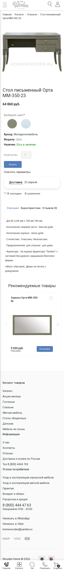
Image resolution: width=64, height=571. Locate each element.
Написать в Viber (13, 524)
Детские (8, 423)
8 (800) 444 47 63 (17, 505)
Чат (32, 565)
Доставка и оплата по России (21, 458)
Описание (13, 208)
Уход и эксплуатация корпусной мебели (28, 477)
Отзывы (8, 453)
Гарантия (8, 488)
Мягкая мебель (12, 412)
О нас (6, 442)
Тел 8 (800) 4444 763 (15, 464)
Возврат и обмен (13, 494)
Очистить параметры (17, 172)
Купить (13, 164)
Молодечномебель (26, 134)
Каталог (8, 391)
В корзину (45, 349)
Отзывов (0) (49, 208)
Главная (6, 565)
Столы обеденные (14, 418)
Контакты (9, 448)
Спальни (8, 407)
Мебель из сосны (14, 429)
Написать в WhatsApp (16, 518)
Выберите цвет (13, 115)
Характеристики (31, 208)
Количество (10, 155)
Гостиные (9, 401)
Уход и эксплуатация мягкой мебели (26, 483)
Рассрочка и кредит (15, 499)
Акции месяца (12, 396)
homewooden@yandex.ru (17, 529)
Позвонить (45, 565)
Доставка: (16, 182)
